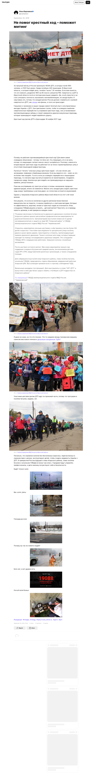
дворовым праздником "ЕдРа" (49, 339)
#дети (55, 620)
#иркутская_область (44, 620)
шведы (34, 102)
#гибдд (33, 620)
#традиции (18, 620)
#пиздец (26, 620)
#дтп (60, 620)
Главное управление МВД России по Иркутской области (32, 82)
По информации (21, 278)
